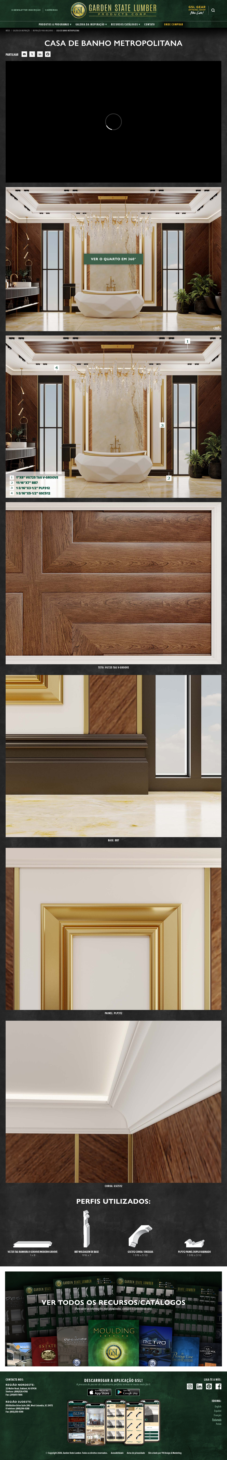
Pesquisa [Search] (213, 10)
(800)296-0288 (22, 1408)
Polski (218, 1424)
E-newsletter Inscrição (26, 10)
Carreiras (51, 10)
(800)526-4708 (21, 1391)
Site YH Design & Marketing (165, 1453)
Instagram (190, 1386)
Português (216, 1419)
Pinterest (209, 1386)
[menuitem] (198, 10)
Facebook (218, 1386)
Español (217, 1411)
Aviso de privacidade (136, 1453)
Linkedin (199, 1386)
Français (217, 1415)
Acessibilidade (117, 1453)
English (218, 1406)
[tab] (55, 24)
